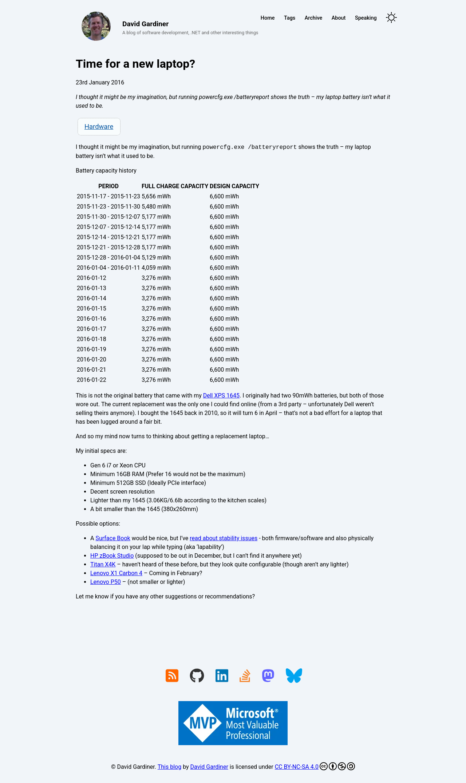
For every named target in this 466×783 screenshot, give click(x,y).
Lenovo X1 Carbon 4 (116, 573)
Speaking (366, 18)
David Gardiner (209, 766)
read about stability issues (223, 538)
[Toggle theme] (391, 18)
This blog (169, 766)
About (339, 18)
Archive (313, 18)
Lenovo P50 (105, 581)
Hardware (98, 126)
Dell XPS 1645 (221, 395)
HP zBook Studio (112, 555)
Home (268, 18)
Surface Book (112, 538)
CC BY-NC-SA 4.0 (315, 766)
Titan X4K (102, 564)
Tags (289, 18)
